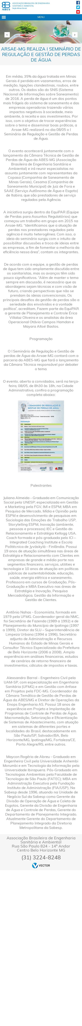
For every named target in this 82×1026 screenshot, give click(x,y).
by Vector (41, 865)
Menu (41, 17)
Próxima (75, 34)
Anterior (7, 34)
